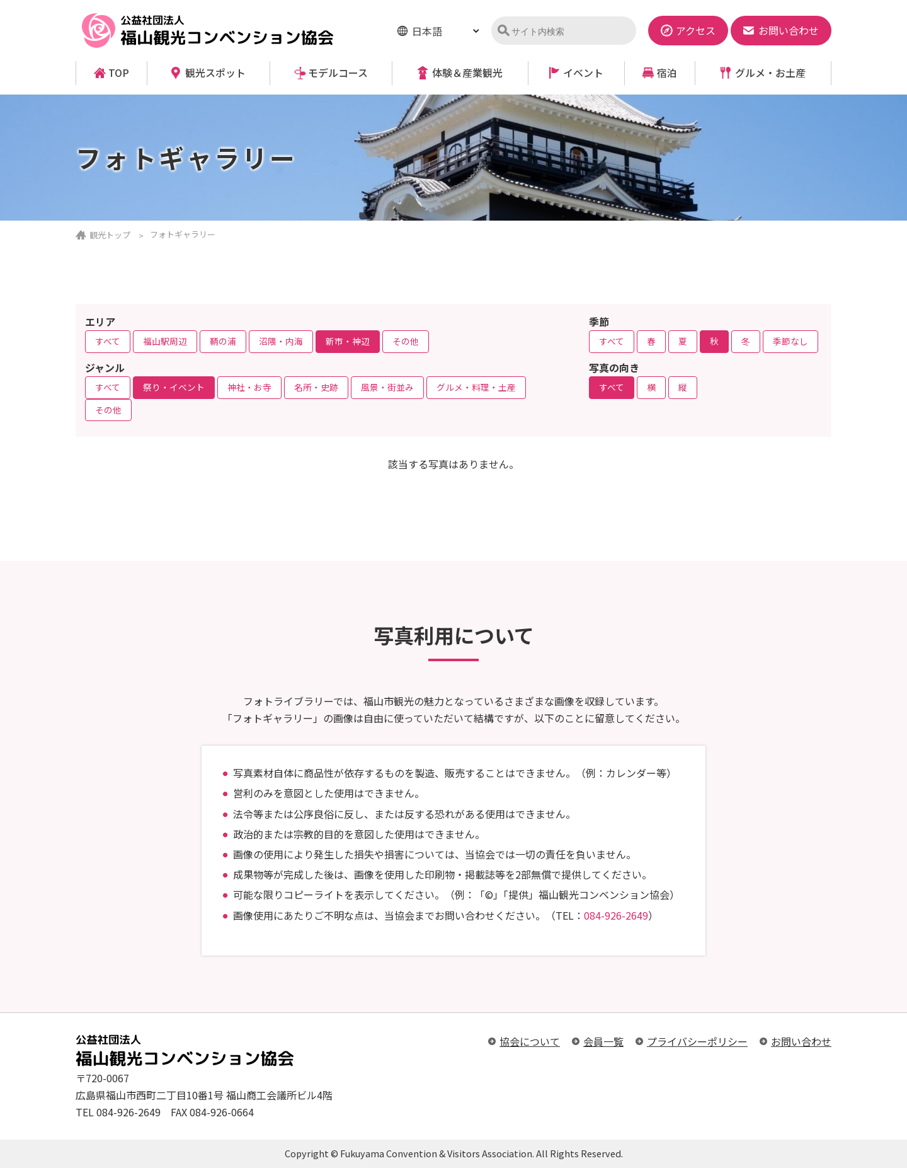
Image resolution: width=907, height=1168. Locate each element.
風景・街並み (387, 387)
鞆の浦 (223, 341)
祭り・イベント (174, 387)
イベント (583, 72)
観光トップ (109, 235)
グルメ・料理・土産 (476, 387)
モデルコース (338, 72)
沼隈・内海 (281, 341)
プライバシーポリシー (697, 1041)
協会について (529, 1041)
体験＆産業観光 (467, 72)
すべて (107, 341)
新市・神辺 (348, 341)
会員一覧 (603, 1041)
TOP (118, 72)
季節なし (790, 341)
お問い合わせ (801, 1041)
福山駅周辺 (165, 341)
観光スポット (215, 72)
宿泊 (667, 72)
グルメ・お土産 (770, 72)
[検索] (569, 31)
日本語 (427, 30)
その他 (405, 341)
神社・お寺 (249, 387)
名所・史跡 (316, 387)
